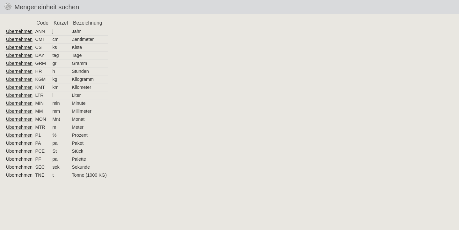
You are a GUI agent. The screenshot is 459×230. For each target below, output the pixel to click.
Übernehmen (19, 31)
